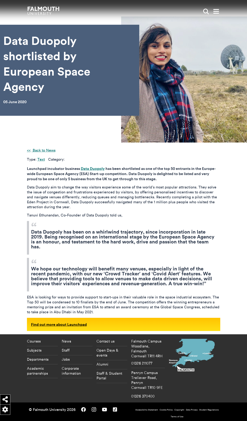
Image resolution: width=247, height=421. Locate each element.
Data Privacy (192, 409)
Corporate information (71, 370)
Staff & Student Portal (109, 375)
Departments (38, 359)
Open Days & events (107, 352)
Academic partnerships (37, 370)
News (66, 341)
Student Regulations (209, 409)
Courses (34, 341)
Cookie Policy (166, 409)
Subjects (34, 350)
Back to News (44, 150)
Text (41, 159)
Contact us (105, 341)
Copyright (179, 409)
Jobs (66, 359)
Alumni (102, 364)
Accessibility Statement (146, 409)
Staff (66, 350)
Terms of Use (177, 416)
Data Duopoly (93, 168)
